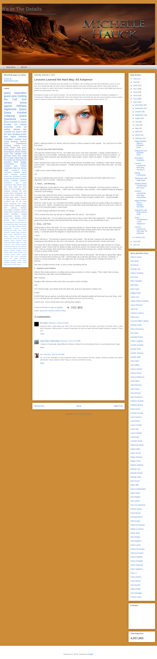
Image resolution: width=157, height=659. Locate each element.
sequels (6, 178)
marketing (16, 172)
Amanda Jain (135, 269)
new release (20, 166)
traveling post (14, 178)
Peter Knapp (135, 521)
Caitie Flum (134, 297)
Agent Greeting (10, 174)
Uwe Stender (135, 585)
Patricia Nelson (136, 509)
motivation (14, 214)
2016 (135, 92)
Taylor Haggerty (136, 569)
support (24, 172)
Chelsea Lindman (137, 313)
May (137, 128)
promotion (7, 162)
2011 (135, 245)
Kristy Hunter (135, 409)
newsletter (14, 180)
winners (6, 220)
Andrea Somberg (136, 273)
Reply (42, 334)
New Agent (10, 136)
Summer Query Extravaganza (15, 142)
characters (23, 178)
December (139, 105)
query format (13, 252)
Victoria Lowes (136, 597)
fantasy (6, 180)
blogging (24, 206)
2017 (135, 89)
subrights (6, 260)
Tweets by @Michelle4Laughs (11, 80)
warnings (13, 262)
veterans (6, 262)
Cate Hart (134, 309)
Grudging (7, 145)
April (137, 132)
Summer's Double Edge (11, 232)
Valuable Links (21, 154)
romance (6, 254)
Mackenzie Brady (136, 445)
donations (17, 210)
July (137, 122)
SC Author (44, 323)
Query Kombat (15, 112)
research (20, 252)
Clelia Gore (134, 317)
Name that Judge (19, 156)
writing (63, 311)
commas (18, 240)
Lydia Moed (134, 437)
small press (14, 256)
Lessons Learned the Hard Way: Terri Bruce (140, 166)
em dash (24, 242)
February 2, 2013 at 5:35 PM (59, 323)
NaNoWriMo (7, 228)
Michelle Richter (136, 473)
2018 (135, 85)
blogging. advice (21, 189)
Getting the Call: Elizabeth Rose (141, 153)
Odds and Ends (20, 187)
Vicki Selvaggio (136, 593)
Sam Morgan (135, 537)
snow (11, 218)
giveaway (14, 141)
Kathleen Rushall (136, 401)
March (137, 135)
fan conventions (15, 176)
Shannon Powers (136, 553)
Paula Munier (135, 513)
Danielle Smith (135, 325)
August (138, 118)
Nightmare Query (15, 109)
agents (8, 105)
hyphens (24, 244)
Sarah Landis (135, 545)
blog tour (24, 238)
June (137, 125)
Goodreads (8, 168)
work (13, 220)
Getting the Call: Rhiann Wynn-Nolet (141, 212)
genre (12, 193)
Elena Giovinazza (137, 329)
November (139, 108)
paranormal (8, 216)
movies (24, 176)
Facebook (7, 201)
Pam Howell (135, 501)
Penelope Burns (136, 517)
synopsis (18, 218)
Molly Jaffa (134, 485)
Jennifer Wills (135, 357)
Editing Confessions (140, 174)
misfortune (15, 248)
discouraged (8, 210)
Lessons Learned (54, 311)
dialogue (24, 208)
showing (6, 256)
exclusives (7, 244)
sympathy (14, 260)
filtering (24, 212)
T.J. (41, 354)
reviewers (15, 170)
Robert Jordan (9, 206)
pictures (24, 248)
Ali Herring (134, 265)
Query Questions (15, 117)
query (7, 92)
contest (18, 139)
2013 (135, 102)
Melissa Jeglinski (136, 465)
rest (25, 252)
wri (12, 264)
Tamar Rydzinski (136, 565)
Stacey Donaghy (136, 561)
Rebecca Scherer (137, 529)
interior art (14, 246)
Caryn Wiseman (136, 305)
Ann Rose (134, 277)
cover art (21, 127)
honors (18, 244)
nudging (24, 214)
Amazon (6, 222)
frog (13, 244)
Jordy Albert (23, 224)
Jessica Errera (135, 373)
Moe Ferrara (135, 481)
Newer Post (39, 406)
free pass (23, 191)
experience (17, 212)
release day (20, 129)
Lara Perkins (135, 421)
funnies (6, 193)
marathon (24, 246)
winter (16, 197)
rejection (17, 216)
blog (83, 95)
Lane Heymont (136, 417)
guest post (43, 311)
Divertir (19, 185)
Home (79, 406)
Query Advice (9, 148)
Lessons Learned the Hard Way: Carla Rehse (140, 194)
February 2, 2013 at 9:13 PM (70, 341)
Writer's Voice (14, 236)
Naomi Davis (135, 493)
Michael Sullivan (21, 226)
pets (20, 248)
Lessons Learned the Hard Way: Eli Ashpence (141, 230)
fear (5, 160)
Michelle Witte (135, 477)
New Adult (8, 187)
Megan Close (135, 461)
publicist (12, 250)
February (138, 138)
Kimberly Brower (136, 405)
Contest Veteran (21, 199)
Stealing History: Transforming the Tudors (141, 186)
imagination (7, 246)
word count (7, 264)
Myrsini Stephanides (138, 489)
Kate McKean (135, 393)
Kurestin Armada (136, 413)
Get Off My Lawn (19, 201)
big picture (13, 238)
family (24, 160)
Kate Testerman (136, 397)
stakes (16, 258)
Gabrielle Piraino (136, 337)
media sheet (7, 248)
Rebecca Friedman (137, 525)
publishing (18, 195)
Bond (12, 199)
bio (19, 238)
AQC (14, 185)
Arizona (11, 222)
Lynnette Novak (136, 441)
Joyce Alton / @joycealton (50, 341)
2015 (135, 95)
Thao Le (133, 573)
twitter (25, 260)
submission (8, 183)
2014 (135, 99)
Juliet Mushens (136, 385)
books (9, 160)
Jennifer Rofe (135, 349)
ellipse (18, 242)
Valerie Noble (135, 589)
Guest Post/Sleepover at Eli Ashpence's (141, 221)
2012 (135, 241)
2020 (135, 79)
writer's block (17, 264)
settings (24, 254)
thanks (24, 218)
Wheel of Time (9, 189)
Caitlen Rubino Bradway (139, 301)
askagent (24, 236)
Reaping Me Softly (10, 230)
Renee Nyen (135, 533)
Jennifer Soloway (136, 353)
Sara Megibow (135, 541)
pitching (6, 250)
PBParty (22, 105)
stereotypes (23, 258)
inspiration (20, 92)
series (11, 197)
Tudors (11, 234)
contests (8, 132)
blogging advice (9, 240)
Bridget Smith (135, 293)
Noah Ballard (135, 497)
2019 (135, 82)
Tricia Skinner (135, 581)
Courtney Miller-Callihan (139, 321)
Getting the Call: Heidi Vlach (141, 179)
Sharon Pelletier (136, 557)
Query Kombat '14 (15, 123)
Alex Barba (134, 261)
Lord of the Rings (9, 226)
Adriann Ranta (135, 257)
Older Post (118, 406)
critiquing (9, 115)
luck (19, 246)
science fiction (15, 254)
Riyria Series (22, 230)
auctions (6, 238)
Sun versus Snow (15, 101)
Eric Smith (134, 333)
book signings (10, 208)
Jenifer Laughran (136, 341)
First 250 (17, 222)
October (138, 112)
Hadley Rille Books (13, 224)
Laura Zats (134, 429)
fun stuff (16, 132)
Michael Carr (135, 469)
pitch (12, 195)
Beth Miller (134, 285)
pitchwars (7, 156)
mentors (6, 195)
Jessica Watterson (137, 377)
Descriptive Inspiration (139, 159)
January (138, 237)
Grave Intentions (10, 204)
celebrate (7, 191)
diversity (14, 191)
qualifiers (19, 250)
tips (17, 183)
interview (22, 136)
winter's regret (22, 262)
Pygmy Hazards (20, 228)
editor (11, 212)
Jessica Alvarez (136, 369)
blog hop (16, 168)
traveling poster (19, 134)
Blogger (90, 654)
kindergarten (18, 193)
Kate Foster (134, 389)
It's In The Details (22, 9)
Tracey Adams (135, 577)
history (6, 214)
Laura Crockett (136, 425)
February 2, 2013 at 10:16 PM (53, 354)
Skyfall (17, 206)
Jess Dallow (135, 365)
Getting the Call (15, 98)
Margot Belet (135, 449)
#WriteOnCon (22, 220)
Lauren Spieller (136, 433)
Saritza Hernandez (137, 549)
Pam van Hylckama (137, 505)
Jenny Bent (134, 361)
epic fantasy (17, 160)
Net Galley (22, 204)
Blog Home (10, 67)
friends (17, 152)
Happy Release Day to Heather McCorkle (140, 204)
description (11, 242)
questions (23, 180)
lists (25, 193)
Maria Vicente (135, 453)
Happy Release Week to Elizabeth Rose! (140, 144)
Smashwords (38, 97)
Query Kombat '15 (12, 122)
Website (24, 67)
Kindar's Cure (20, 145)
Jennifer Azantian (136, 345)
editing (7, 129)
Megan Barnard (136, 457)
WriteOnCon (18, 234)
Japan (24, 185)
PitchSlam (8, 139)
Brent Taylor (134, 289)
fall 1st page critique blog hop (15, 158)
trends (20, 260)
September (139, 115)
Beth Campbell (136, 281)
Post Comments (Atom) (83, 414)
